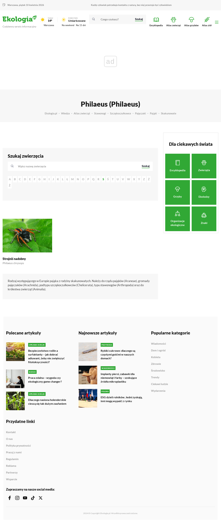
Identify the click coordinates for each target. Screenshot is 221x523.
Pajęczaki (140, 113)
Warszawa (12, 5)
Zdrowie (156, 364)
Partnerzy (12, 472)
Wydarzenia (158, 390)
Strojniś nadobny (14, 259)
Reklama (11, 466)
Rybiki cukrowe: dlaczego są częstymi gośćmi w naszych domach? (118, 354)
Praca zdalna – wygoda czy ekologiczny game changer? (45, 379)
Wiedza (65, 113)
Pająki (153, 113)
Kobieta (155, 357)
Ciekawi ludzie (159, 384)
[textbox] (33, 166)
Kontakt (11, 432)
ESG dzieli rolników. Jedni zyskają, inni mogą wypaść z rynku (121, 399)
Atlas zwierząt (82, 113)
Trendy (155, 377)
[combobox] (77, 166)
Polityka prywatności (18, 445)
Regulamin (12, 459)
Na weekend (68, 25)
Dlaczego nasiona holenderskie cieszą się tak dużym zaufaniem (47, 401)
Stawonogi (100, 113)
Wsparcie (11, 479)
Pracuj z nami (14, 452)
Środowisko (158, 370)
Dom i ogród (158, 350)
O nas (9, 439)
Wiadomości (158, 343)
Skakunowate (168, 113)
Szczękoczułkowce (120, 113)
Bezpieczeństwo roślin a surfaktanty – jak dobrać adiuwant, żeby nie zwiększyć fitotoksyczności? (46, 356)
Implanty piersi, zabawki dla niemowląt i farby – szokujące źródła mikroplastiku (119, 377)
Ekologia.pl (51, 113)
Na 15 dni (81, 25)
